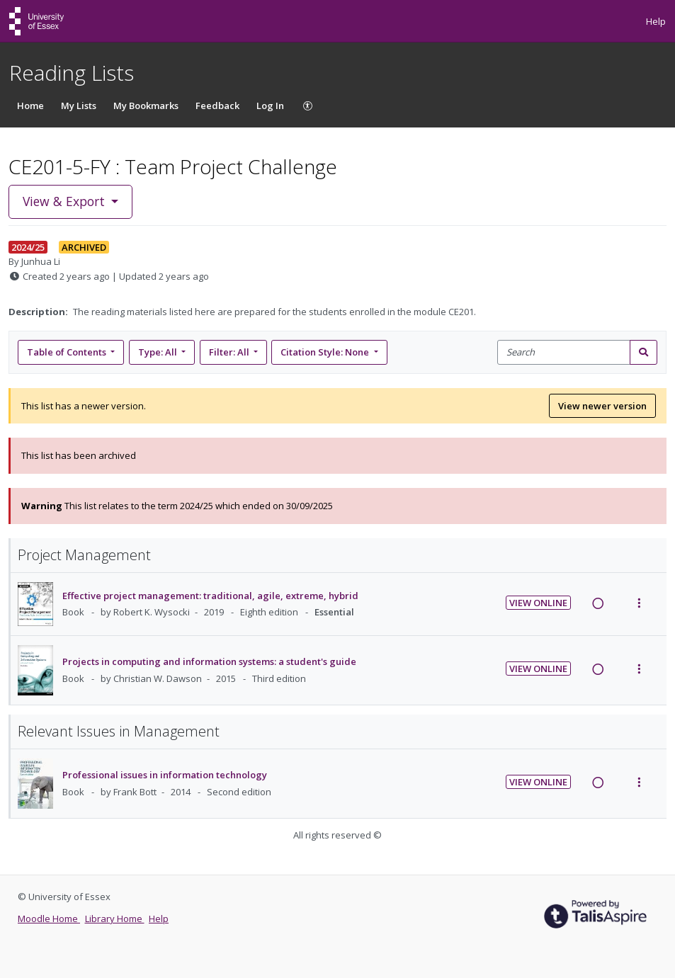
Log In (270, 105)
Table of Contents (67, 352)
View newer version (602, 405)
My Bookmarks (145, 105)
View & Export (65, 201)
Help (656, 21)
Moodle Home (49, 918)
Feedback (217, 105)
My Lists (78, 105)
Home (30, 105)
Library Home (114, 918)
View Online (538, 602)
